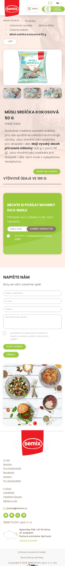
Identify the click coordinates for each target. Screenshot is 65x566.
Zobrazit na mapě (28, 540)
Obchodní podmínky (31, 557)
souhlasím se (33, 237)
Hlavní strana (11, 20)
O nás (6, 460)
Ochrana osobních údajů (32, 552)
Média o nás (10, 501)
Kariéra (7, 476)
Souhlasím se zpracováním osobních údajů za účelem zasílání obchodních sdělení (29, 336)
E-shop (7, 488)
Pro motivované (12, 468)
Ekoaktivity (8, 472)
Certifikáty (8, 492)
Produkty (30, 21)
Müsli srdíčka (46, 25)
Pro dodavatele (12, 481)
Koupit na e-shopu (47, 171)
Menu (33, 8)
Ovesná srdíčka (19, 30)
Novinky (7, 464)
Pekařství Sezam (12, 496)
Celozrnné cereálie (21, 25)
